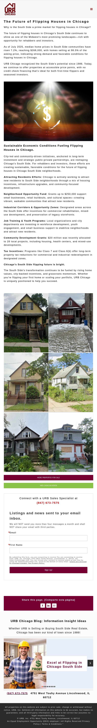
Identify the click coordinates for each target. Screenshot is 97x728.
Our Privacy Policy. (36, 563)
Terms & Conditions (52, 724)
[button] (42, 686)
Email (13, 533)
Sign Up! (48, 570)
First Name (16, 545)
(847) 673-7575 (48, 502)
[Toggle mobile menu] (91, 9)
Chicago (84, 27)
